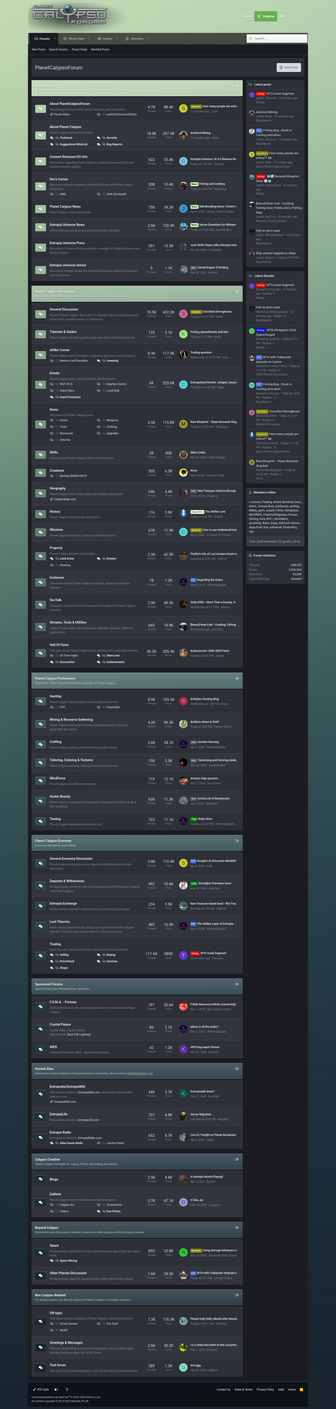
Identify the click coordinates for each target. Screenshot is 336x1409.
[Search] (303, 16)
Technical (63, 137)
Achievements (113, 662)
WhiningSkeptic (216, 585)
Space (54, 1245)
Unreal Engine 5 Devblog (209, 267)
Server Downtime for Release (213, 224)
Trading (55, 944)
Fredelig (221, 1323)
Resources (64, 433)
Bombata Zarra (291, 502)
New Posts (39, 49)
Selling (62, 954)
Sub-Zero (214, 888)
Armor (61, 420)
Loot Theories (60, 922)
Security (109, 137)
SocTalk (55, 600)
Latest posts (262, 84)
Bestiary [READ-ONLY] (71, 476)
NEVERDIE (255, 514)
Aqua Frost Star (258, 527)
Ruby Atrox (201, 818)
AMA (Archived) (114, 194)
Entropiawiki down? (202, 1091)
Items (54, 409)
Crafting (56, 742)
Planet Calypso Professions (55, 678)
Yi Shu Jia (196, 1200)
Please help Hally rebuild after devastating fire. (219, 1318)
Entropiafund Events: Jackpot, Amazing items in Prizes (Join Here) (232, 382)
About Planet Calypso (65, 127)
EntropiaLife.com (88, 1120)
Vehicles (62, 440)
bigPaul (221, 908)
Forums (45, 38)
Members (137, 38)
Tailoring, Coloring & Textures (71, 760)
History (55, 511)
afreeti (277, 502)
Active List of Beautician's (210, 798)
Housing (62, 565)
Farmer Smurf (222, 726)
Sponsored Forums (49, 984)
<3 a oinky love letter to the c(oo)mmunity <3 (218, 1345)
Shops (61, 968)
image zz (212, 496)
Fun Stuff (110, 1323)
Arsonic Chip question (204, 778)
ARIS (53, 1047)
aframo (225, 607)
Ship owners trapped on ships (276, 253)
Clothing (109, 426)
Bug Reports (112, 144)
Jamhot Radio (113, 1143)
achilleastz (281, 506)
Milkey (253, 510)
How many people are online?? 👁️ (217, 106)
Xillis (225, 357)
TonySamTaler (215, 475)
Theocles (217, 958)
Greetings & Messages (66, 1343)
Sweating (110, 360)
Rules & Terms (243, 1389)
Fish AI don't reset (268, 230)
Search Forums (58, 49)
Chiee (220, 387)
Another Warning (204, 742)
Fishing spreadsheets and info (209, 332)
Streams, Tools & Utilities (68, 622)
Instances (57, 577)
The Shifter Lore (207, 511)
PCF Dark (41, 1389)
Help (281, 1389)
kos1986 (214, 1096)
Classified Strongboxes (211, 311)
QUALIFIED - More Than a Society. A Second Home (222, 602)
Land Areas (64, 558)
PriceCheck (64, 961)
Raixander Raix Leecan (223, 1255)
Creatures (57, 470)
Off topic (56, 1313)
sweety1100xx (223, 1278)
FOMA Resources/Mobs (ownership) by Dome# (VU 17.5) (226, 1004)
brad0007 (212, 803)
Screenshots (112, 1204)
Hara (262, 519)
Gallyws (213, 1370)
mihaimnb (276, 527)
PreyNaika (215, 250)
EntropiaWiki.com (89, 1092)
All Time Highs (66, 655)
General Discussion (64, 309)
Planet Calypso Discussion (54, 291)
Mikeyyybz (222, 426)
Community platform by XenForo (66, 1397)
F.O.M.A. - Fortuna (63, 1002)
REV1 (269, 519)
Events (55, 373)
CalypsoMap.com (65, 499)
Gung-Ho (214, 1205)
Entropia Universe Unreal (68, 265)
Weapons (110, 420)
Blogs (54, 1179)
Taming (55, 818)
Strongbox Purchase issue (210, 883)
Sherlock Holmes (289, 523)
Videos (62, 1211)
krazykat (223, 1119)
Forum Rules (79, 49)
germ (261, 510)
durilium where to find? (204, 722)
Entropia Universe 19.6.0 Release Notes (215, 159)
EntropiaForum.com (140, 1073)
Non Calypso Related (50, 1295)
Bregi (224, 704)
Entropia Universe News (67, 225)
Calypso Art (64, 1204)
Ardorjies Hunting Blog (204, 699)
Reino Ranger (217, 457)
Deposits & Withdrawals (67, 881)
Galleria (55, 1194)
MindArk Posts (100, 49)
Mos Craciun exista (219, 1009)
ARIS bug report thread (204, 1047)
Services (110, 961)
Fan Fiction (111, 1211)
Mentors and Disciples (71, 360)
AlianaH (296, 579)
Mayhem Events (114, 384)
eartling (294, 506)
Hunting (55, 696)
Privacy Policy (265, 1389)
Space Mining (66, 1260)
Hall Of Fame (59, 645)
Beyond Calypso (47, 1228)
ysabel (220, 655)
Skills (54, 452)
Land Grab (110, 390)
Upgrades (110, 433)
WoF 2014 (64, 384)
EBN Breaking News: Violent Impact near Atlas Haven (228, 206)
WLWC (61, 1330)
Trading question (201, 352)
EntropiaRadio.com (90, 1138)
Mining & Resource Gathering (71, 719)
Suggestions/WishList (71, 144)
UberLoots (111, 655)
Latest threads (264, 276)
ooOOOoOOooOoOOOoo (119, 114)
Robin (215, 137)
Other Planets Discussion (68, 1273)
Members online (265, 492)
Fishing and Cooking (207, 183)
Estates (109, 558)
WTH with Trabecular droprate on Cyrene (219, 1273)
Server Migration (200, 1114)
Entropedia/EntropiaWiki (67, 1086)
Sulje (215, 111)
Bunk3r (211, 1181)
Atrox (193, 470)
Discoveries (65, 662)
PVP (60, 707)
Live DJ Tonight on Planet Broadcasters (215, 1135)
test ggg (195, 1365)
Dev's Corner (59, 179)
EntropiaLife (58, 1114)
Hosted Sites (44, 1069)
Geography (58, 488)
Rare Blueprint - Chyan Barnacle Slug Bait (216, 422)
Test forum (58, 1365)
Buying (108, 954)
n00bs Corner (60, 350)
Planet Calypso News (65, 206)
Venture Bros (224, 230)
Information (43, 86)
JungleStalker (217, 765)
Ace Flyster (214, 783)
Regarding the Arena (206, 579)
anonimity (255, 523)
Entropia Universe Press (67, 243)
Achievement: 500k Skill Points (209, 651)
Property (56, 548)
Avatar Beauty (60, 796)
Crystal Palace (60, 1024)
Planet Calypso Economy (53, 841)
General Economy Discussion (71, 858)
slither (220, 316)
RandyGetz (291, 510)
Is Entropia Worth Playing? (207, 1176)
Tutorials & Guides (63, 332)
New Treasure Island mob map (213, 490)
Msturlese (220, 189)
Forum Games (66, 1323)
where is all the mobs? (204, 1026)
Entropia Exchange (63, 903)
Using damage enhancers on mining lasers (223, 1250)
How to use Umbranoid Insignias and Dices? (224, 529)
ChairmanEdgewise (275, 514)
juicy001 (212, 1350)
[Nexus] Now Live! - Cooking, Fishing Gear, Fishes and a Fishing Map (233, 624)
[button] (55, 38)
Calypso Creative (47, 1159)
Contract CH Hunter (219, 535)
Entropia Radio (60, 1132)
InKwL (253, 506)
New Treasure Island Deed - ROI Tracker (215, 903)
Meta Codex (197, 452)
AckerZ (218, 516)
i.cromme (255, 502)
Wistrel (213, 272)
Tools (61, 426)
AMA (60, 194)
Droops (292, 514)
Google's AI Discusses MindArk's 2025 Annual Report (226, 861)
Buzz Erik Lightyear (79, 1034)
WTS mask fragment (208, 953)
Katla (217, 337)
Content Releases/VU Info (69, 157)
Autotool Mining (200, 133)
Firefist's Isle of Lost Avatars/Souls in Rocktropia (220, 554)
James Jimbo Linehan (220, 211)
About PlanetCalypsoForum (70, 104)
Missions (56, 529)
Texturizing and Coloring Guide (213, 760)
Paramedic (111, 707)
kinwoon (214, 1052)
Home (292, 1389)
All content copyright (60, 1401)
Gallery (108, 38)
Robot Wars (64, 390)
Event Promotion (68, 397)
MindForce (57, 778)
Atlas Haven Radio (69, 1143)
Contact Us (224, 1389)
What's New (77, 38)
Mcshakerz (281, 519)
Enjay (274, 523)
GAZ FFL (217, 629)
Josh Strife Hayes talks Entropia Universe (216, 245)
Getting (218, 164)
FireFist (222, 558)
